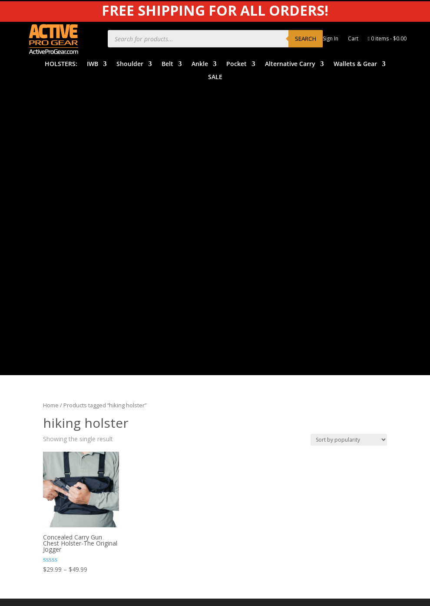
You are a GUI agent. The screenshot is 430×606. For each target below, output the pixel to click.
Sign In (330, 39)
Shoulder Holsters (159, 363)
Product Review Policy (346, 390)
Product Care (333, 350)
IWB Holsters (152, 349)
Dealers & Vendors (251, 443)
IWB (92, 64)
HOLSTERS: (61, 64)
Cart (353, 39)
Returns (235, 403)
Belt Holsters (152, 376)
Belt (167, 64)
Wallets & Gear (355, 64)
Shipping (236, 389)
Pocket (236, 64)
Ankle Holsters (154, 389)
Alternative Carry (290, 64)
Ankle (200, 64)
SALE (215, 77)
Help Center (241, 349)
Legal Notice (333, 377)
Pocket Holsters (156, 403)
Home (51, 118)
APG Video (330, 337)
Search (305, 39)
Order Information (250, 376)
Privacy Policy (334, 364)
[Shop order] (349, 152)
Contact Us (240, 430)
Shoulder (129, 64)
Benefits (236, 363)
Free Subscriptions (250, 416)
